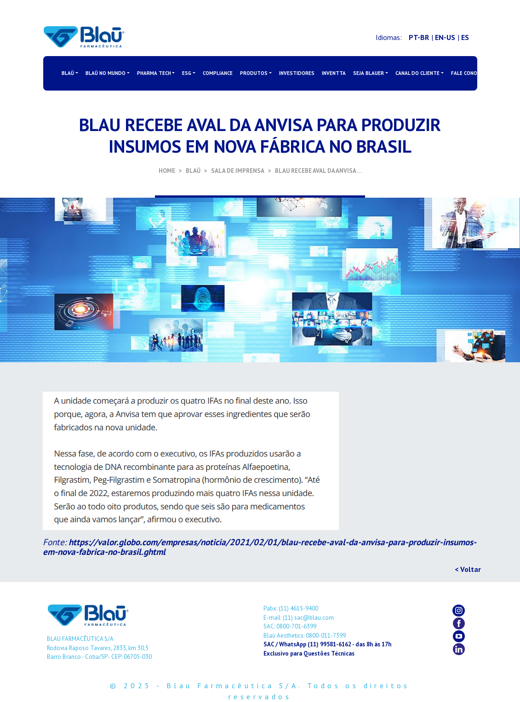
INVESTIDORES (296, 73)
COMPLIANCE (218, 73)
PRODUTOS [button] (254, 73)
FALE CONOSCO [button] (469, 73)
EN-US (445, 37)
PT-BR (419, 37)
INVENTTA (334, 73)
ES (465, 37)
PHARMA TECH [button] (154, 73)
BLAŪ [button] (68, 73)
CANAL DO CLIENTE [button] (417, 73)
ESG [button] (186, 73)
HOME (167, 171)
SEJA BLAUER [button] (368, 73)
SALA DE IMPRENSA (237, 171)
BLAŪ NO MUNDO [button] (106, 73)
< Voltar (468, 569)
